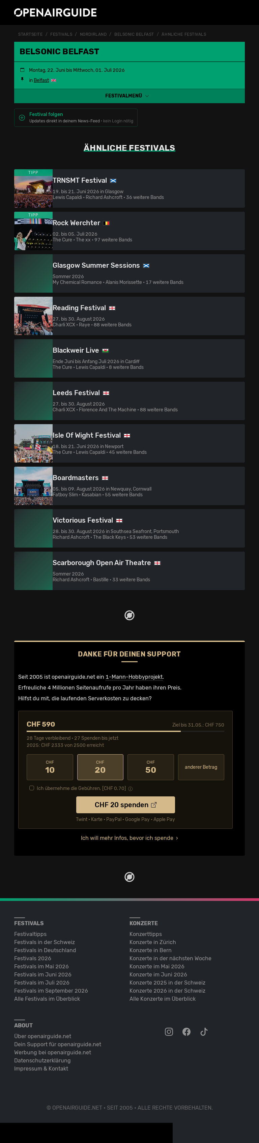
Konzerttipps (146, 934)
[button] (129, 96)
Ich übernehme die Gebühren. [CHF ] (81, 788)
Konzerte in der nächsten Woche (170, 958)
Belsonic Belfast (134, 34)
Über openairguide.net (42, 1036)
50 (151, 767)
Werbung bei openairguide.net (52, 1052)
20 (100, 767)
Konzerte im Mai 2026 (157, 966)
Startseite (30, 34)
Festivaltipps (30, 934)
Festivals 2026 (32, 958)
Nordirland (93, 34)
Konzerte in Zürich (153, 942)
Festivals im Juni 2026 (42, 974)
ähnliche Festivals (184, 34)
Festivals (61, 34)
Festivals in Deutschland (45, 950)
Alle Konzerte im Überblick (163, 999)
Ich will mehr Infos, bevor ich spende (127, 838)
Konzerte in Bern (151, 950)
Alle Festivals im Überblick (47, 999)
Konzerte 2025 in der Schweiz (167, 982)
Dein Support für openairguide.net (57, 1044)
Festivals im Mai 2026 (41, 966)
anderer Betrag (201, 767)
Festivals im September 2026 (51, 991)
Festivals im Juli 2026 (41, 982)
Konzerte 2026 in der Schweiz (167, 991)
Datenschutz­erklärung (42, 1060)
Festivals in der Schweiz (44, 942)
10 (50, 767)
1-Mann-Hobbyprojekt (134, 677)
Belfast (41, 80)
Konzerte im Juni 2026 (158, 974)
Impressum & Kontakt (41, 1068)
